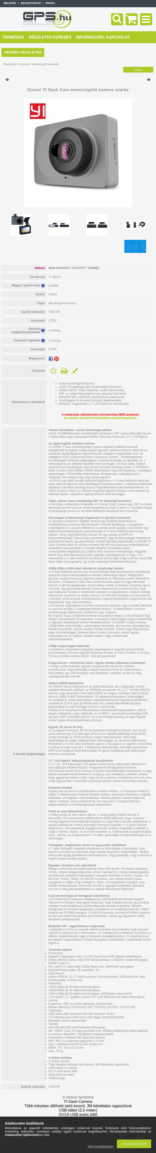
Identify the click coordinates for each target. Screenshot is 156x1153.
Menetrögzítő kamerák (45, 64)
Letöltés (54, 285)
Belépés (10, 3)
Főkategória (10, 64)
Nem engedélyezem (100, 1146)
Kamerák (24, 64)
